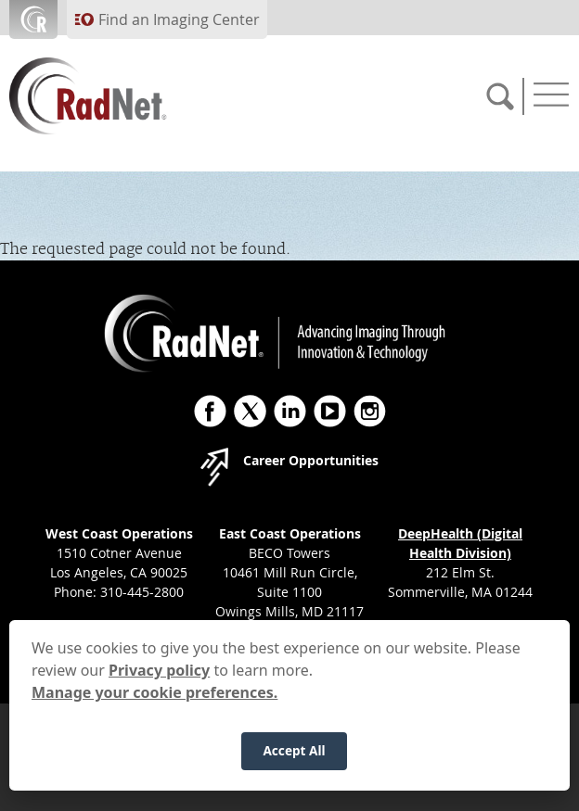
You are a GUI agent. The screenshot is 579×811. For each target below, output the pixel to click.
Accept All (294, 757)
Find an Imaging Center (179, 19)
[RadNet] (120, 95)
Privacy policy (159, 676)
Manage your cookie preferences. (154, 699)
